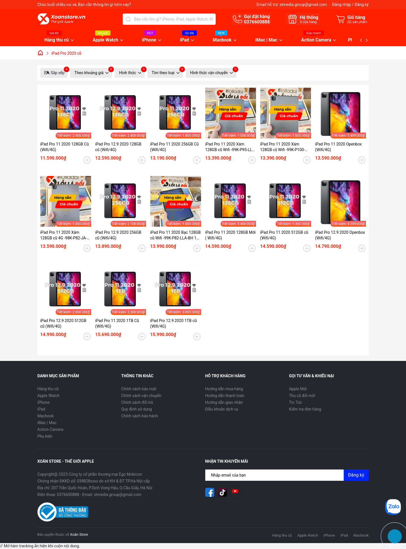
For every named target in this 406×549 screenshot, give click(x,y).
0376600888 (257, 22)
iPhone (149, 40)
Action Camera (316, 40)
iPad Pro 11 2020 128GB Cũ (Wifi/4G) (64, 147)
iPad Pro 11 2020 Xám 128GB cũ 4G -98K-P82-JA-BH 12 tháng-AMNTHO (63, 235)
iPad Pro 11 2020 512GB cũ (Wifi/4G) (284, 235)
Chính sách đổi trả (137, 402)
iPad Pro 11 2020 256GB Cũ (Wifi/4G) (174, 147)
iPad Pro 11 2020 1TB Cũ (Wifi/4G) (117, 323)
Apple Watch (105, 40)
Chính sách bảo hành (139, 416)
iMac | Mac (266, 40)
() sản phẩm (357, 22)
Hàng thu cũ (57, 40)
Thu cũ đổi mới (302, 395)
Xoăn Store (79, 534)
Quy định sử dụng (136, 409)
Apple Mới (298, 389)
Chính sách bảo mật (138, 389)
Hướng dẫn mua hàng (224, 389)
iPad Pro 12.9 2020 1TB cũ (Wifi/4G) (173, 323)
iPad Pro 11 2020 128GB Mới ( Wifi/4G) (230, 235)
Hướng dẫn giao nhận (224, 402)
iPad (184, 40)
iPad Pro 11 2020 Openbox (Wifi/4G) (338, 147)
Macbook (222, 40)
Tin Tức (295, 402)
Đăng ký (362, 4)
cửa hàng (308, 22)
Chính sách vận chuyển (141, 395)
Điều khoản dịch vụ (221, 409)
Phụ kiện (44, 436)
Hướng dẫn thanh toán (224, 395)
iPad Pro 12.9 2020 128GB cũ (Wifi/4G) (118, 147)
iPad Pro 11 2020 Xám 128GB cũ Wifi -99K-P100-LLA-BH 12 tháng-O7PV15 (282, 147)
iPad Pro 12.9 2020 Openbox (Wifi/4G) (340, 235)
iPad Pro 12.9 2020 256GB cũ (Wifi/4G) (118, 235)
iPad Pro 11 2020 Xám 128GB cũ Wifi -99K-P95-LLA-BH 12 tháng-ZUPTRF (230, 147)
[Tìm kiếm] (128, 19)
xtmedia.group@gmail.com (303, 4)
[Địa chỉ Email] (287, 475)
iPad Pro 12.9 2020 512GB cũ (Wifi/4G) (63, 323)
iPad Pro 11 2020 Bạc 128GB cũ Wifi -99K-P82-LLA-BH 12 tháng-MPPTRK (175, 235)
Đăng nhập (341, 4)
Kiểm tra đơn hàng (305, 409)
